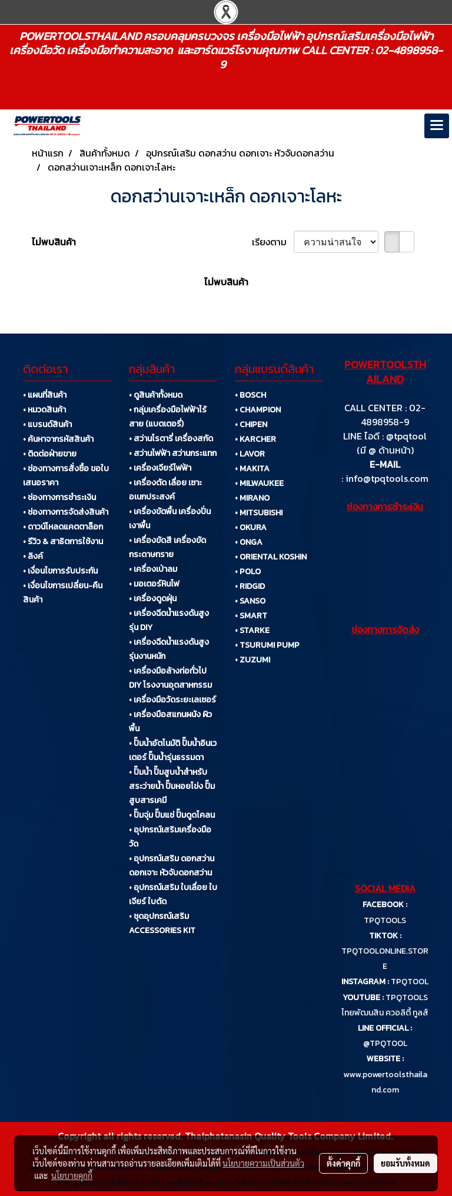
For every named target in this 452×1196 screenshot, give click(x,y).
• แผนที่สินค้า (45, 395)
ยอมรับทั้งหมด (405, 1163)
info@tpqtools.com (386, 478)
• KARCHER (255, 439)
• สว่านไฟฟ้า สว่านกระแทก (173, 453)
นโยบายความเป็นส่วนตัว (263, 1163)
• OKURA (251, 527)
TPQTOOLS (385, 920)
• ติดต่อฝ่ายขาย (50, 454)
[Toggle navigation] (437, 126)
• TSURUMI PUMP (267, 645)
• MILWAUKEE (259, 483)
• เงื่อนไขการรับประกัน (60, 571)
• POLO (248, 571)
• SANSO (250, 601)
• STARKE (252, 630)
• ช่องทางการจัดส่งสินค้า (65, 512)
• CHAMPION (258, 410)
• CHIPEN (251, 424)
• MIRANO (252, 498)
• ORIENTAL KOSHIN (271, 557)
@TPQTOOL (385, 1043)
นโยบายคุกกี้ (71, 1175)
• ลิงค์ (33, 556)
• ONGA (248, 542)
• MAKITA (252, 468)
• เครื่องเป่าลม (153, 569)
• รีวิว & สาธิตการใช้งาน (63, 541)
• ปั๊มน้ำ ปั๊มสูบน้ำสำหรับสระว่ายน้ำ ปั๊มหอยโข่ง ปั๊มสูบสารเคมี (172, 786)
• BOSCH (250, 395)
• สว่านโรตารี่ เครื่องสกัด (171, 438)
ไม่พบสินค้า (54, 242)
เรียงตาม (273, 242)
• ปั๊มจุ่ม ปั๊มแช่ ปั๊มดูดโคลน (172, 815)
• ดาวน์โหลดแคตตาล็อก (63, 527)
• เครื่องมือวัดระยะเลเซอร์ (172, 700)
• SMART (251, 615)
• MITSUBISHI (258, 513)
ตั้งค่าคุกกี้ (343, 1163)
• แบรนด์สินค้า (47, 424)
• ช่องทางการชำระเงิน (59, 497)
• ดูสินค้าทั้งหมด (155, 395)
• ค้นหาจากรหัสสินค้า (58, 439)
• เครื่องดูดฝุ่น (153, 598)
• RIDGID (250, 586)
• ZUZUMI (252, 660)
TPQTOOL (409, 981)
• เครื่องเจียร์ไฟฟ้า (160, 468)
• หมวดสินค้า (44, 410)
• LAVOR (250, 454)
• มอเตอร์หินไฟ (154, 584)
